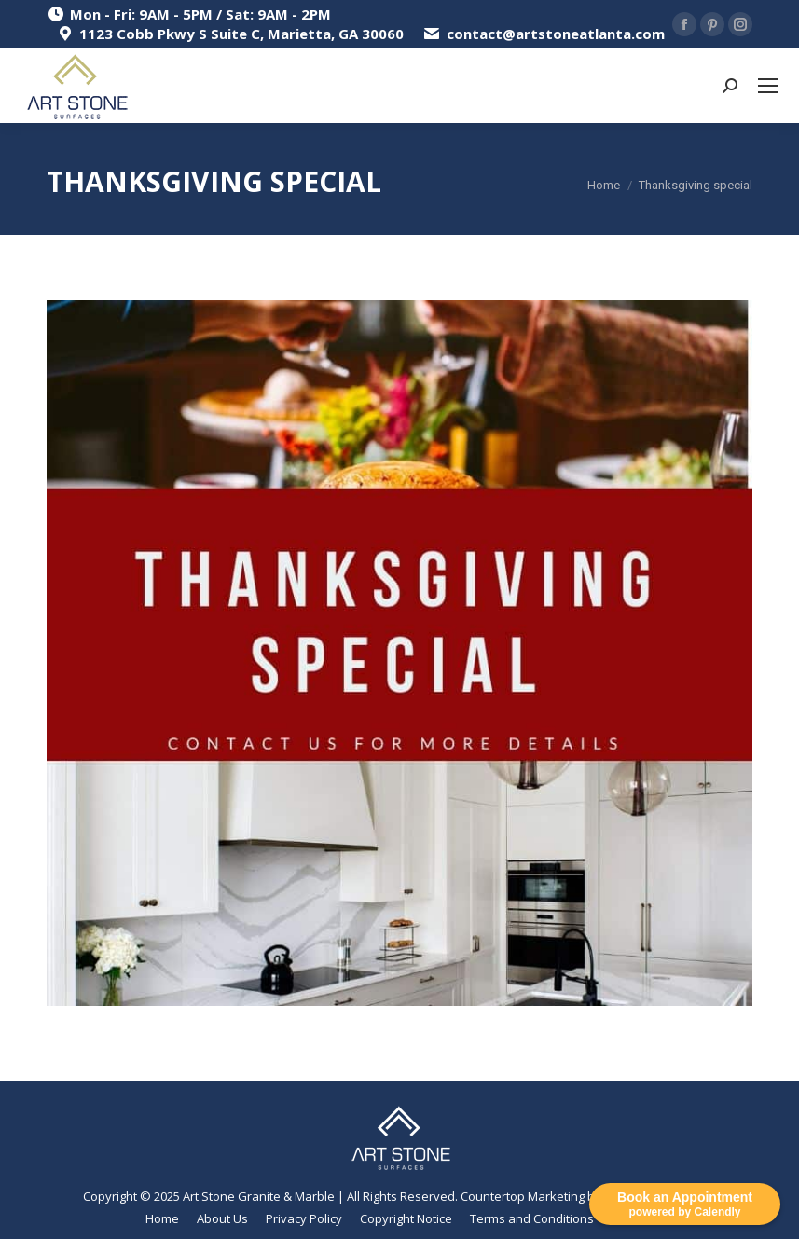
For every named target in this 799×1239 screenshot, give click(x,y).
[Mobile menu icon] (768, 86)
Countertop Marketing (523, 1196)
